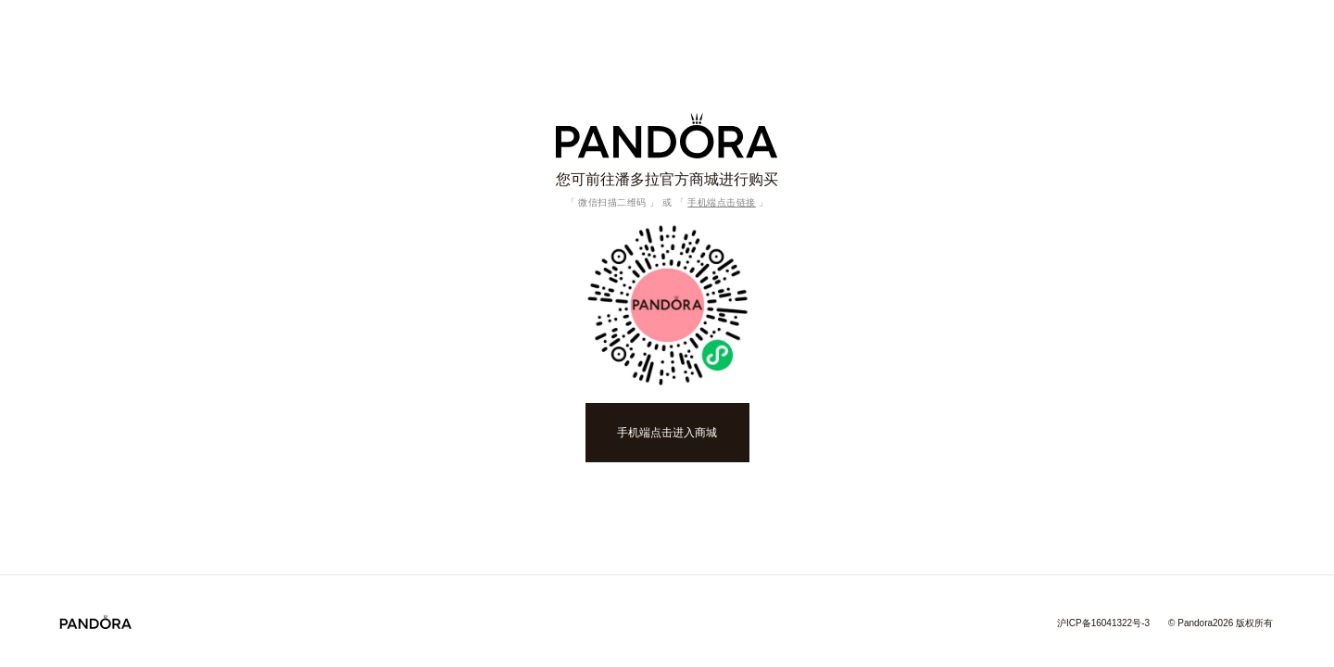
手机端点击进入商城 (667, 432)
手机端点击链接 (721, 202)
